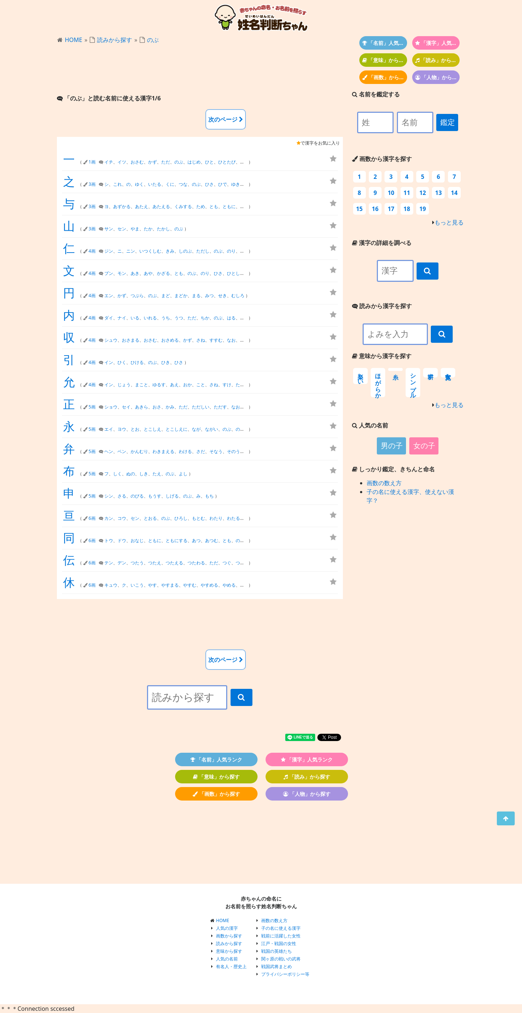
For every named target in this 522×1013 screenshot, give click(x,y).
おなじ (137, 540)
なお (231, 340)
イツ (121, 162)
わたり (216, 518)
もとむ (198, 518)
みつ (209, 295)
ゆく (139, 184)
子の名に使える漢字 (281, 928)
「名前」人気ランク (384, 42)
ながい (211, 429)
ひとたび (227, 162)
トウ (108, 540)
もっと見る (449, 222)
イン (108, 362)
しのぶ (185, 251)
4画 (92, 251)
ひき (165, 362)
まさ (244, 318)
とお (135, 429)
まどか (180, 295)
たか (148, 229)
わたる (233, 518)
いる (135, 318)
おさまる (130, 340)
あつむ (211, 540)
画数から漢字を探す (382, 159)
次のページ (225, 119)
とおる (150, 518)
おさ (156, 407)
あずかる (122, 206)
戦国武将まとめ (276, 966)
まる (196, 295)
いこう (137, 585)
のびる (137, 496)
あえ (174, 384)
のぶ (153, 40)
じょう (124, 384)
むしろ (237, 295)
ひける (137, 362)
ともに (229, 206)
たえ (156, 474)
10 (391, 193)
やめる (229, 585)
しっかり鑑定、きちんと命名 (393, 469)
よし (183, 474)
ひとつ (246, 162)
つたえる (174, 563)
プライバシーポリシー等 (285, 974)
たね (244, 585)
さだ (200, 451)
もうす (154, 496)
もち (209, 496)
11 (406, 193)
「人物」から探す (437, 77)
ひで (222, 184)
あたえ (141, 206)
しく (117, 474)
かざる (163, 273)
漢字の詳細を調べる (381, 243)
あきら (141, 407)
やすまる (170, 585)
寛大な (448, 372)
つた (240, 563)
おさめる (170, 340)
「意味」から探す (384, 60)
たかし (163, 229)
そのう (233, 451)
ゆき (235, 184)
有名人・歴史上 (231, 966)
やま (135, 229)
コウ (121, 518)
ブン (108, 273)
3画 (92, 184)
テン (108, 563)
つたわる (196, 563)
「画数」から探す (384, 77)
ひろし (180, 518)
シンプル (413, 382)
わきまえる (163, 451)
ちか (205, 318)
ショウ (110, 407)
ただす (220, 407)
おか (187, 384)
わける (185, 451)
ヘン (108, 451)
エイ (108, 429)
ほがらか (378, 382)
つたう (137, 563)
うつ (178, 318)
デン (121, 563)
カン (108, 518)
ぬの (130, 474)
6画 (92, 518)
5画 (92, 407)
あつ (196, 540)
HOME (73, 40)
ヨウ (121, 429)
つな (183, 184)
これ (117, 184)
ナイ (121, 318)
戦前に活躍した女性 (281, 936)
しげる (172, 496)
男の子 (392, 446)
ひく (121, 362)
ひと (209, 162)
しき (143, 474)
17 (391, 209)
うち (165, 318)
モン (121, 273)
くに (170, 184)
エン (108, 295)
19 (422, 209)
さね (200, 340)
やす (152, 585)
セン (121, 229)
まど (165, 295)
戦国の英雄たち (276, 951)
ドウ (121, 540)
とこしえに (176, 429)
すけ (227, 384)
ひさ (209, 184)
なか (244, 340)
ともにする (176, 540)
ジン (108, 251)
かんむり (139, 451)
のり (231, 251)
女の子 (424, 446)
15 (359, 209)
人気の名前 (227, 959)
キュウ (110, 585)
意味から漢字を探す (381, 356)
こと (200, 384)
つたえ (154, 563)
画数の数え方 (384, 483)
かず (152, 162)
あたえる (161, 206)
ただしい (200, 407)
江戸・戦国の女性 (278, 943)
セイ (126, 407)
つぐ (227, 563)
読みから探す (114, 40)
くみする (183, 206)
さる (121, 496)
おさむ (137, 162)
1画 (92, 162)
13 (438, 193)
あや (148, 273)
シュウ (110, 340)
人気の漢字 (227, 928)
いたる (154, 184)
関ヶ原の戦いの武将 (281, 959)
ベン (121, 451)
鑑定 (447, 122)
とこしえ (152, 429)
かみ (170, 407)
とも (213, 206)
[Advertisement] (200, 69)
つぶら (137, 295)
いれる (150, 318)
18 (406, 209)
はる (231, 318)
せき (222, 295)
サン (108, 229)
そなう (216, 451)
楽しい (360, 376)
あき (135, 273)
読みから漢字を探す (382, 306)
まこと (141, 384)
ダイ (108, 318)
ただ (165, 162)
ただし (202, 251)
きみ (170, 251)
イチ (108, 162)
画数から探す (229, 936)
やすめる (209, 585)
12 (422, 193)
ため (200, 206)
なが (196, 429)
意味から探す (229, 951)
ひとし (233, 273)
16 (375, 209)
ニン (130, 251)
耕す (431, 372)
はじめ (194, 162)
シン (108, 496)
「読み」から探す (437, 60)
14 (454, 193)
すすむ (216, 340)
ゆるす (159, 384)
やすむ (189, 585)
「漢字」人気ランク (437, 42)
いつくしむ (150, 251)
